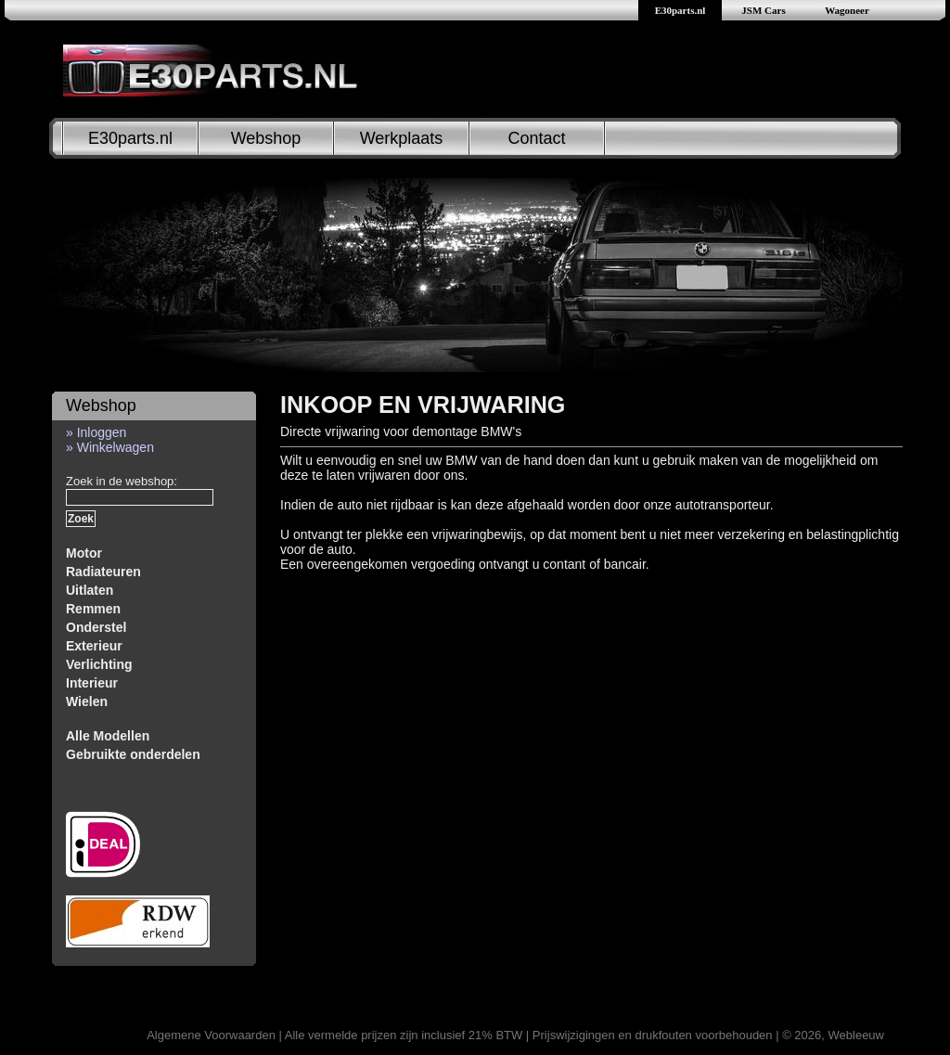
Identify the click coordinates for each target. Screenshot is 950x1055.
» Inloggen (96, 432)
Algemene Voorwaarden (211, 1035)
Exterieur (94, 645)
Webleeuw (856, 1035)
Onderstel (96, 627)
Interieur (92, 682)
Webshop (266, 138)
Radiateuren (103, 571)
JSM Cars (763, 10)
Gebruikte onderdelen (133, 754)
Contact (536, 138)
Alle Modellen (107, 735)
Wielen (87, 701)
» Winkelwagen (110, 447)
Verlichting (99, 664)
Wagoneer (847, 10)
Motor (84, 553)
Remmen (93, 608)
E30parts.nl (680, 10)
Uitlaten (89, 590)
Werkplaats (401, 138)
